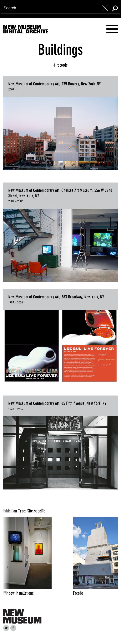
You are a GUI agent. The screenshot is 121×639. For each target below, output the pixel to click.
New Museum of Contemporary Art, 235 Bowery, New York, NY (54, 83)
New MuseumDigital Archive (25, 30)
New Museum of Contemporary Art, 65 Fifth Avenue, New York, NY (57, 403)
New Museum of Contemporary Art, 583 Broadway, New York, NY (56, 296)
